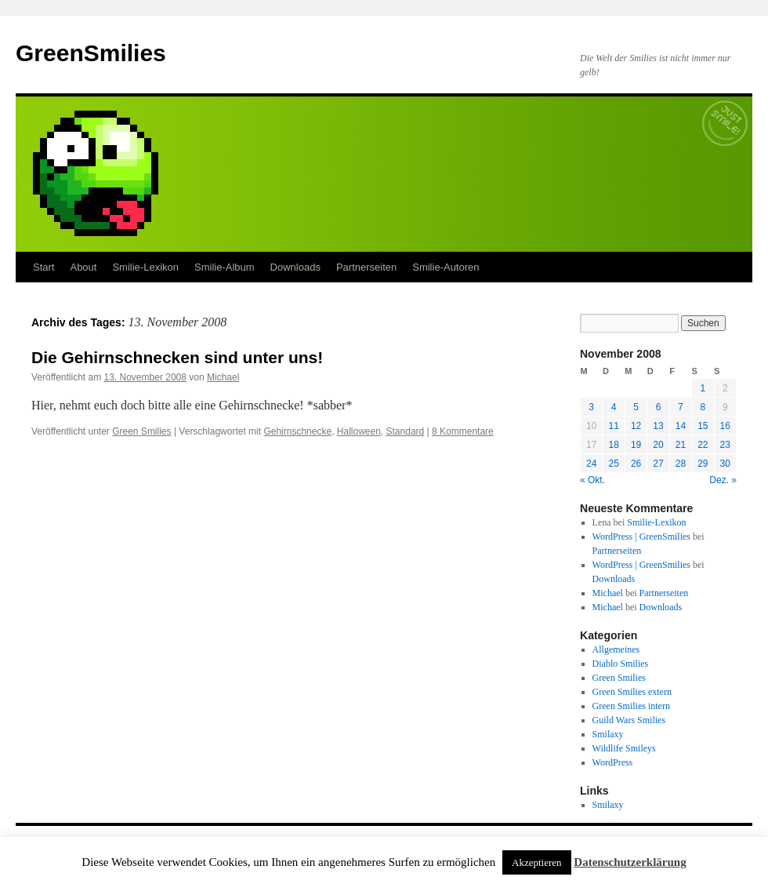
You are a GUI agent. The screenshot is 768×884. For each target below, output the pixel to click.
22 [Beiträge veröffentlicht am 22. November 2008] (702, 444)
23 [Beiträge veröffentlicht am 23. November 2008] (725, 444)
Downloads (295, 267)
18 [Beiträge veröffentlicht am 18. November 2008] (613, 444)
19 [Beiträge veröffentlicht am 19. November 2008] (636, 444)
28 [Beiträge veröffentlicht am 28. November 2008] (681, 463)
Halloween (359, 431)
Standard (405, 431)
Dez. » (723, 480)
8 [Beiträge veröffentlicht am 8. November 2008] (702, 407)
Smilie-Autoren (445, 267)
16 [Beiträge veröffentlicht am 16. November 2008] (725, 425)
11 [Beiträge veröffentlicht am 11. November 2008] (613, 425)
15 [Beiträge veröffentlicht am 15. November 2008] (702, 425)
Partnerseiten (366, 267)
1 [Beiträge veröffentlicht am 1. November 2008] (702, 388)
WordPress (612, 762)
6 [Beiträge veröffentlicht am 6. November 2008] (658, 407)
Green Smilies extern (632, 691)
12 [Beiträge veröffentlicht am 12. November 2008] (636, 425)
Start (43, 267)
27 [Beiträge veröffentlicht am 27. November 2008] (658, 463)
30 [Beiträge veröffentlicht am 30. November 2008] (725, 463)
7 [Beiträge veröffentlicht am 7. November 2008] (680, 407)
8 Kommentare (463, 431)
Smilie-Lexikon (145, 267)
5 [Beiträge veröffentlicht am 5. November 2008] (636, 407)
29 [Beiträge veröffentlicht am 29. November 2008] (702, 463)
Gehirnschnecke (297, 431)
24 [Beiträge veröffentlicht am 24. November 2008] (591, 463)
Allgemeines (616, 649)
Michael (223, 377)
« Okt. (592, 480)
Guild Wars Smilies (628, 720)
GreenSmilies (91, 53)
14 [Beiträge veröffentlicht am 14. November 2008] (681, 425)
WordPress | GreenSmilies (641, 536)
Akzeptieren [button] (537, 862)
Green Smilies (141, 431)
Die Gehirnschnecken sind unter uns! (177, 357)
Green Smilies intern (631, 705)
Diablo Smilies (620, 663)
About (83, 267)
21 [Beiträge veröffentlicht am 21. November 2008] (681, 444)
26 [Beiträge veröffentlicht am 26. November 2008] (636, 463)
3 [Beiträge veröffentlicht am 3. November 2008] (591, 407)
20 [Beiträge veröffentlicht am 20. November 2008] (658, 444)
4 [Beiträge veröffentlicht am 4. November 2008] (614, 407)
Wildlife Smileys (624, 748)
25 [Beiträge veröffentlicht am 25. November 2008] (613, 463)
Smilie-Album (224, 267)
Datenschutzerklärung (630, 862)
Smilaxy (608, 734)
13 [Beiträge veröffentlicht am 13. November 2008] (658, 425)
